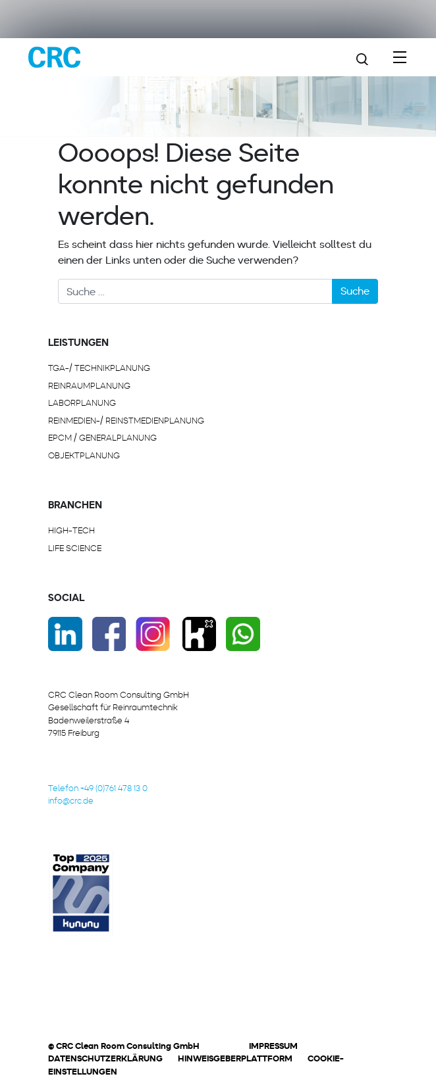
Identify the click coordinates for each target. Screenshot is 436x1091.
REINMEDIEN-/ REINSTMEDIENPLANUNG (126, 420)
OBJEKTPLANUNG (84, 455)
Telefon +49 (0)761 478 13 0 (98, 788)
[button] (112, 1067)
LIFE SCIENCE (74, 548)
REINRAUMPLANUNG (89, 385)
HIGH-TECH (71, 530)
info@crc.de (71, 800)
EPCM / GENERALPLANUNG (102, 437)
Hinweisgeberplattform (235, 1058)
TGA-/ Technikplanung (99, 368)
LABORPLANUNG (82, 403)
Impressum (273, 1046)
